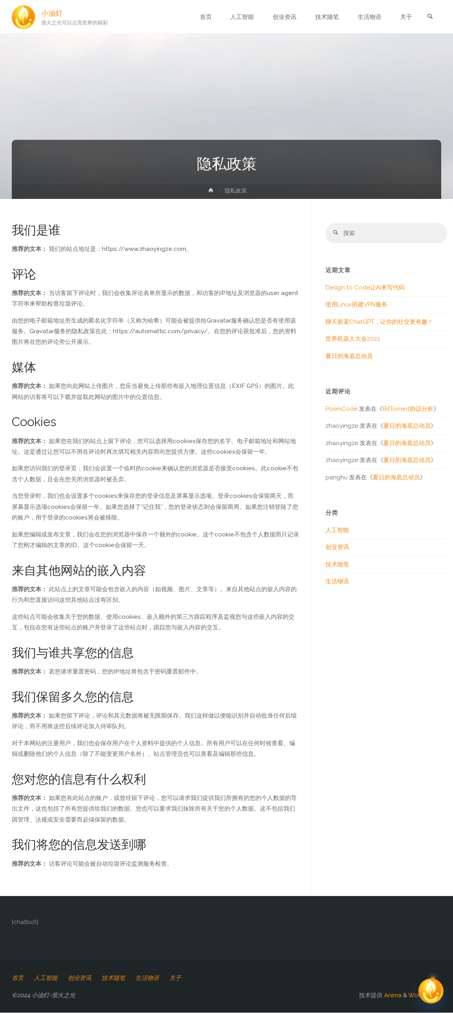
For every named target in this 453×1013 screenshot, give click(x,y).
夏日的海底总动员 (349, 356)
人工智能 (337, 530)
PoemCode (341, 409)
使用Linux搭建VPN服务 (356, 304)
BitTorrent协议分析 (408, 409)
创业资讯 (337, 547)
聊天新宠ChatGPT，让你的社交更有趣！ (379, 322)
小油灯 (52, 13)
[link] (429, 17)
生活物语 (337, 581)
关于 (175, 977)
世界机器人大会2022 (352, 339)
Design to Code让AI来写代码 (365, 287)
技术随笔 (337, 564)
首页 (18, 977)
